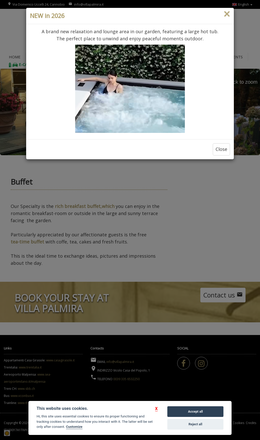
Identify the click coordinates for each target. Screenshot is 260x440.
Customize (74, 427)
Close (221, 149)
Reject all (195, 424)
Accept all (195, 411)
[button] (156, 408)
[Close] (226, 14)
